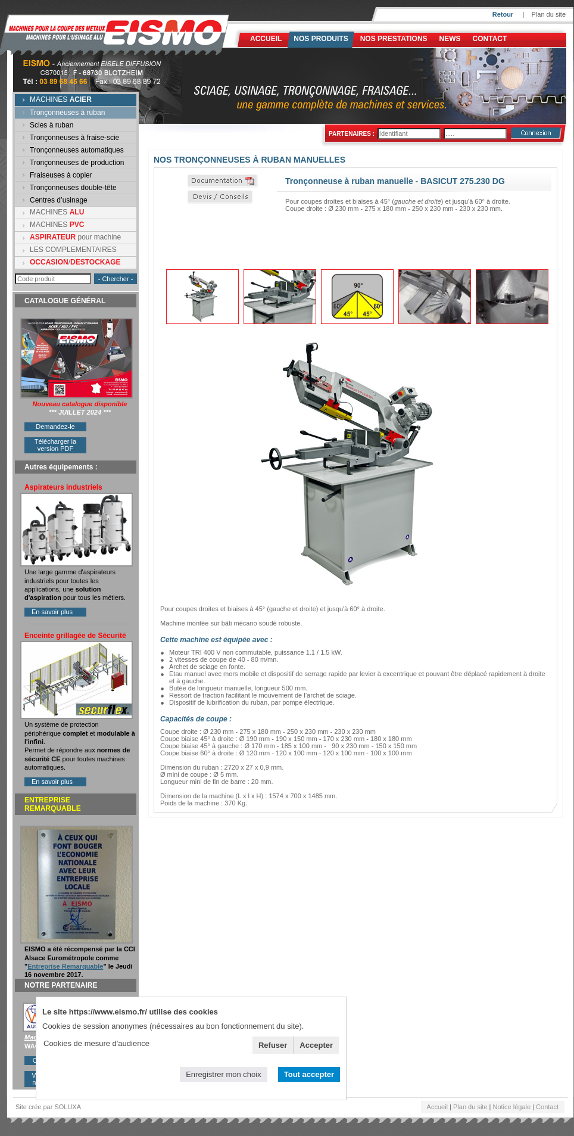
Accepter (316, 1045)
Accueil (266, 39)
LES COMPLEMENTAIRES (73, 249)
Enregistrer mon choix (223, 1074)
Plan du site (549, 14)
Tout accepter (309, 1074)
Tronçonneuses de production (77, 162)
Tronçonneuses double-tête (73, 187)
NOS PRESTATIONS (394, 39)
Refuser (272, 1045)
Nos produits (321, 39)
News (450, 39)
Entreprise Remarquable (65, 966)
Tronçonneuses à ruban (67, 112)
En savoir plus (52, 611)
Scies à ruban (51, 125)
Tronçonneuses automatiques (77, 150)
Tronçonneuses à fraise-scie (74, 137)
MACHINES (61, 99)
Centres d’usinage (59, 200)
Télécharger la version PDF (55, 445)
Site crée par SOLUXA (48, 1106)
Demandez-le (55, 426)
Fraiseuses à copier (61, 175)
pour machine (75, 237)
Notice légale (512, 1106)
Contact (490, 39)
